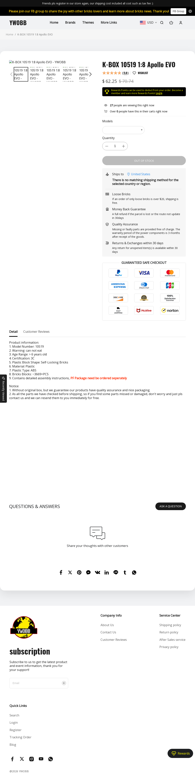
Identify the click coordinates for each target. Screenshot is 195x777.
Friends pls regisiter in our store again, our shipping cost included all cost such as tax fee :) (97, 3)
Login (14, 722)
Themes (88, 22)
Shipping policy (170, 625)
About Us (107, 625)
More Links (109, 22)
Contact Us (108, 632)
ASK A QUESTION (171, 506)
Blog (13, 745)
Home (54, 22)
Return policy (168, 632)
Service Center (169, 615)
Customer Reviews (114, 640)
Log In (159, 93)
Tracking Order (20, 737)
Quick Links (18, 705)
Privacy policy (168, 647)
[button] (11, 74)
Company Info (111, 615)
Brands (70, 22)
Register (16, 730)
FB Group (178, 11)
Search (14, 715)
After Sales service (172, 640)
